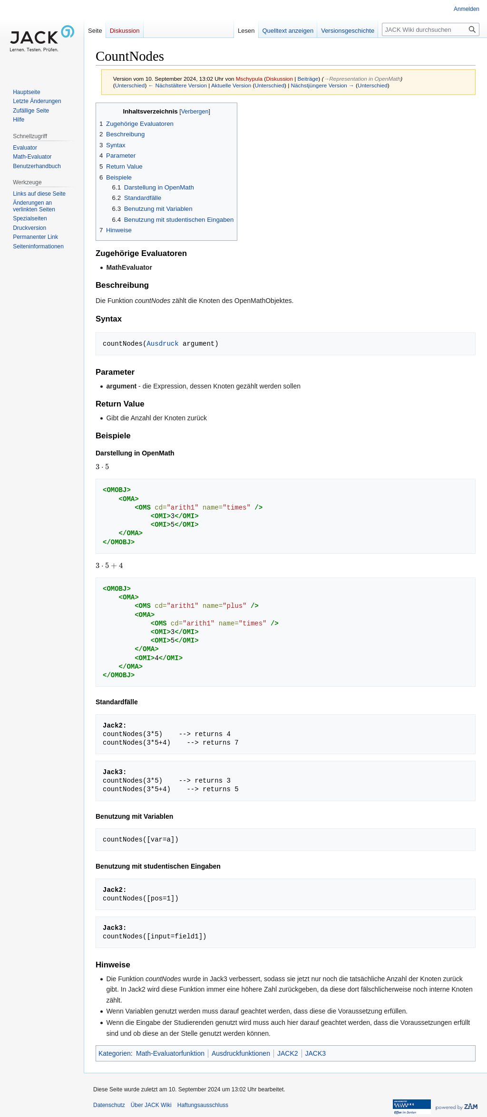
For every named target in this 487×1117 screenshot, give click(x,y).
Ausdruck (162, 343)
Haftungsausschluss (202, 1105)
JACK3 (315, 1053)
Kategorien (114, 1053)
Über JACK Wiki (151, 1105)
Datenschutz (109, 1105)
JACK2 (287, 1053)
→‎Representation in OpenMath (361, 79)
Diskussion (279, 79)
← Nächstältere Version (177, 85)
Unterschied (130, 85)
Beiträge (308, 79)
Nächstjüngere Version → (322, 85)
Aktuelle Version (231, 85)
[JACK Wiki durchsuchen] (430, 29)
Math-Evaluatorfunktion (170, 1053)
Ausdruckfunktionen (241, 1053)
